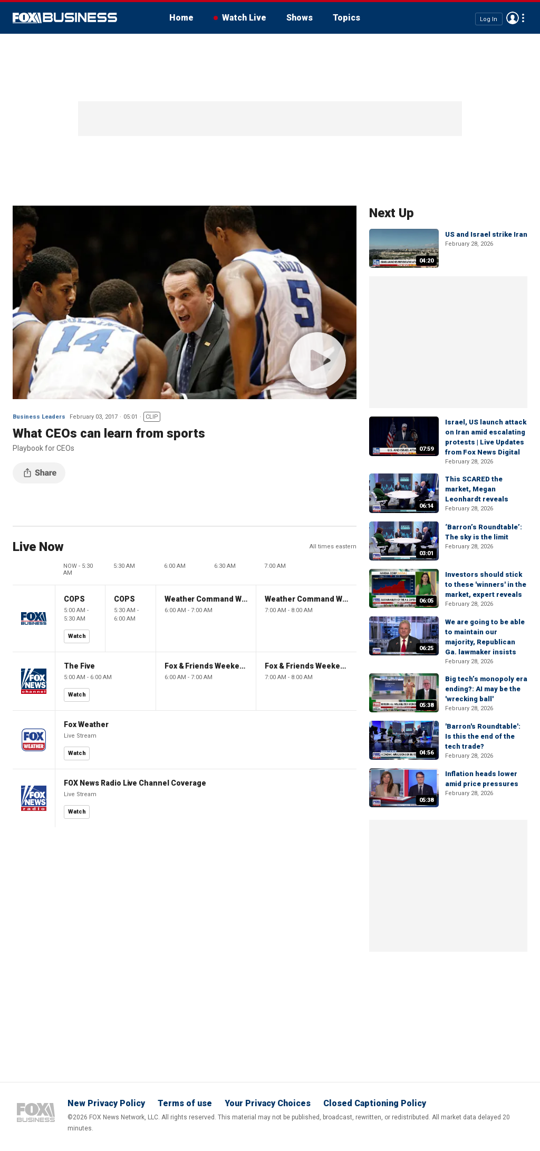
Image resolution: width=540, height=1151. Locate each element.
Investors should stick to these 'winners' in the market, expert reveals (485, 584)
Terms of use (185, 1103)
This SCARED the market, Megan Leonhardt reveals (476, 489)
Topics (346, 18)
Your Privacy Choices (268, 1103)
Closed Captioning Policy (374, 1103)
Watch (77, 636)
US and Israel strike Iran (486, 234)
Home (181, 18)
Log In (488, 18)
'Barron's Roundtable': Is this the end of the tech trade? (482, 736)
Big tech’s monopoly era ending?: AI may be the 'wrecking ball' (486, 689)
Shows (299, 18)
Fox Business (65, 18)
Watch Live (244, 18)
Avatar (512, 18)
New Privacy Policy (106, 1103)
